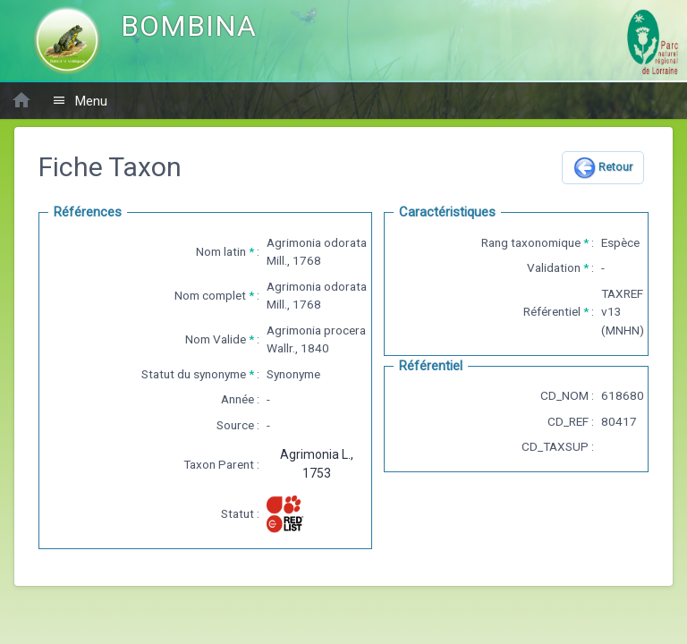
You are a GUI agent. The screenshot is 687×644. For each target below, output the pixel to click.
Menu (79, 100)
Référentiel (552, 311)
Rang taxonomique (531, 242)
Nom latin (221, 251)
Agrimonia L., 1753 (316, 463)
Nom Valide (215, 339)
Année (237, 399)
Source (235, 425)
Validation (554, 267)
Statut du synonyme (193, 374)
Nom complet (210, 295)
